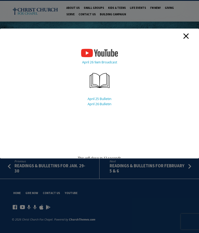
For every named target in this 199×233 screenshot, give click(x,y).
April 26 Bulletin (99, 104)
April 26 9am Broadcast (99, 62)
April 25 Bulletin (99, 98)
